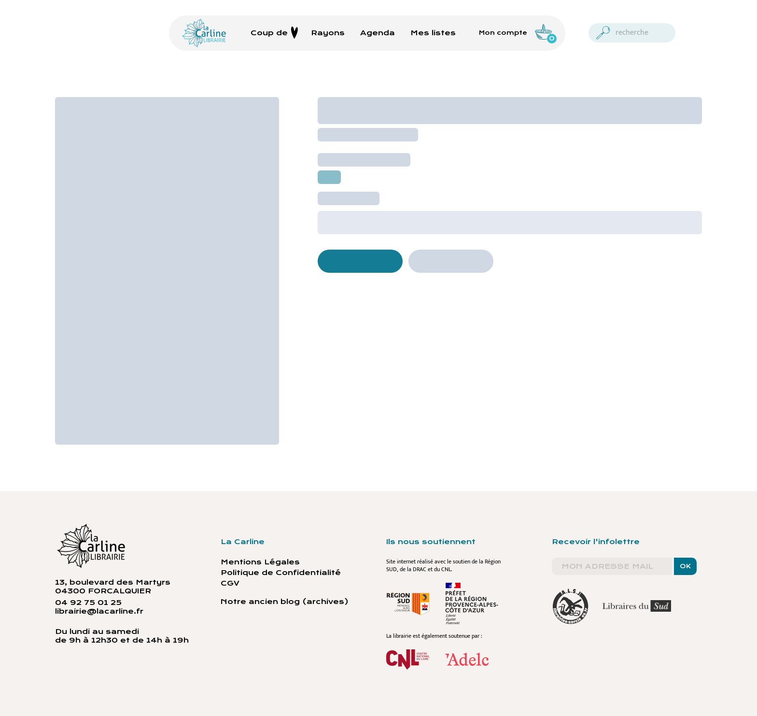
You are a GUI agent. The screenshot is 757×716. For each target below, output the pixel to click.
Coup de (274, 32)
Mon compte (503, 33)
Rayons (328, 32)
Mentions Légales (260, 562)
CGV (230, 583)
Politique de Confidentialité (281, 572)
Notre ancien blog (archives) (285, 601)
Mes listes (433, 32)
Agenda (377, 32)
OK (685, 566)
